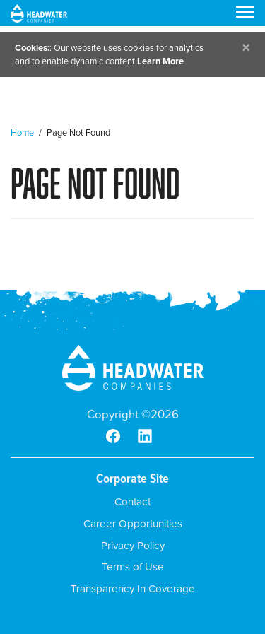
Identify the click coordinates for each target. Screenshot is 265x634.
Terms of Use (133, 567)
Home (22, 132)
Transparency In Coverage (133, 589)
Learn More (160, 61)
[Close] (246, 48)
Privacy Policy (133, 545)
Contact (132, 502)
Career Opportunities (132, 524)
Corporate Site (132, 478)
